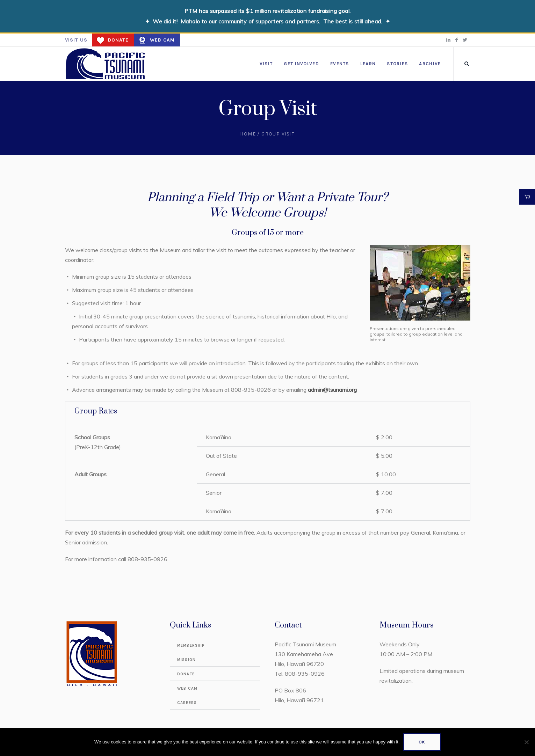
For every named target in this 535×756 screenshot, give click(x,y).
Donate (118, 40)
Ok (422, 742)
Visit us (76, 40)
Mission (186, 660)
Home (248, 134)
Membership (191, 645)
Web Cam (162, 40)
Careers (187, 702)
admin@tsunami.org (332, 389)
